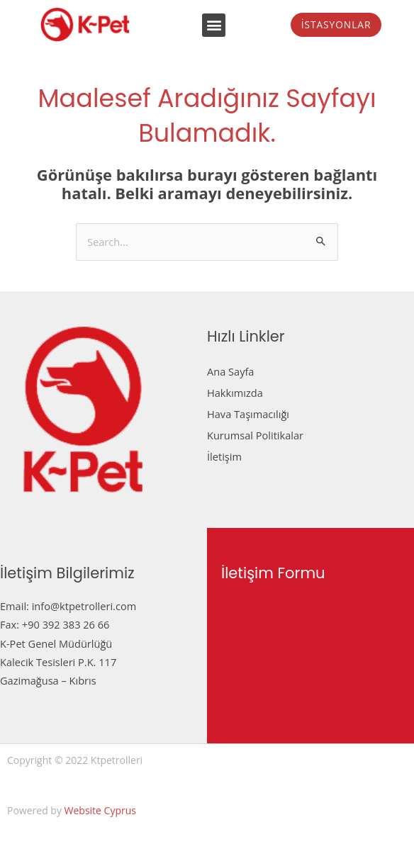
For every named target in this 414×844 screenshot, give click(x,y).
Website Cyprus (100, 810)
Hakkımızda (235, 393)
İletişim (224, 456)
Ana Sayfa (230, 371)
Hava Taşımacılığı (248, 414)
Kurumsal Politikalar (255, 435)
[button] (213, 25)
